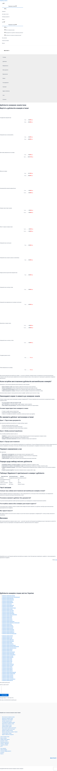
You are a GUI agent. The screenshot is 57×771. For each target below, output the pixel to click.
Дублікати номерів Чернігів (7, 676)
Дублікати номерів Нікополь (7, 643)
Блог (5, 27)
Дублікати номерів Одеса (7, 650)
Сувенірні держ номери (7, 733)
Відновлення (5, 74)
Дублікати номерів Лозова (7, 635)
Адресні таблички (6, 91)
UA (3, 3)
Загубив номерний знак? (7, 721)
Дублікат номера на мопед (7, 730)
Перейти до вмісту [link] (3, 0)
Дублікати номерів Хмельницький (9, 672)
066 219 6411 (53, 758)
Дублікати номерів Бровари (7, 602)
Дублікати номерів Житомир (8, 611)
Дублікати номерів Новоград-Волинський (10, 646)
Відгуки (3, 43)
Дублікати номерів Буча (7, 603)
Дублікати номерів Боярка (7, 601)
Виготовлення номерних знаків (8, 716)
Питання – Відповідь (4, 743)
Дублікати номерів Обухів (7, 649)
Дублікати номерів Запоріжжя (8, 613)
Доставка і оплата (5, 14)
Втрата (4, 78)
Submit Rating (4, 695)
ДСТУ (1, 746)
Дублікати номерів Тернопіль (8, 664)
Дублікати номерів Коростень (8, 629)
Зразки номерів (3, 738)
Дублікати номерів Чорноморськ (8, 679)
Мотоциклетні (5, 69)
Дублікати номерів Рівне (7, 658)
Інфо (3, 22)
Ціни (3, 95)
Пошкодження (5, 82)
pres (56, 559)
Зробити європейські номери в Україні (9, 731)
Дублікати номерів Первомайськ (8, 654)
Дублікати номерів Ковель (7, 625)
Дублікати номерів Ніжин (7, 642)
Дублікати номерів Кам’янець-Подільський (10, 622)
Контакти (4, 99)
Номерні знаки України (5, 739)
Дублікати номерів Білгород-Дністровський (11, 597)
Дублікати (5, 61)
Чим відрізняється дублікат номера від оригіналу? (13, 32)
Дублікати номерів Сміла (7, 660)
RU (5, 8)
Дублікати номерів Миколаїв (8, 639)
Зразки (3, 19)
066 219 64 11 (6, 50)
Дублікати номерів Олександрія (8, 651)
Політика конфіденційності (5, 751)
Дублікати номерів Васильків (8, 605)
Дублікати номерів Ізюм (7, 617)
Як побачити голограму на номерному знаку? (12, 35)
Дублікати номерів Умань (7, 666)
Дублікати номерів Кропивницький (9, 633)
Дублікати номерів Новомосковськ (9, 647)
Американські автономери (7, 719)
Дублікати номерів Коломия (7, 626)
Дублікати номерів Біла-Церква (8, 595)
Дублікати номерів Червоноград (8, 673)
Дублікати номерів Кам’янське (8, 621)
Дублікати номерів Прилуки (7, 657)
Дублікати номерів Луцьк (7, 637)
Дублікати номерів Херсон (7, 670)
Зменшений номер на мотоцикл (8, 729)
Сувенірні (4, 86)
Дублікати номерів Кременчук (8, 632)
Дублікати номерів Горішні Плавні (9, 607)
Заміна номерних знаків (7, 725)
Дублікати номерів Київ (7, 624)
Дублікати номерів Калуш (7, 620)
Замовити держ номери (7, 726)
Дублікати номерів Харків (7, 669)
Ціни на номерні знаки (4, 736)
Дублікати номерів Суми (7, 662)
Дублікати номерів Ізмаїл (7, 616)
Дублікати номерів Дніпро (7, 609)
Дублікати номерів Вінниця (7, 606)
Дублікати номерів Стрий (7, 661)
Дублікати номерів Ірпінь (7, 618)
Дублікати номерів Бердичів (8, 598)
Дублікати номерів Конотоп (7, 628)
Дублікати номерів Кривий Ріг (8, 630)
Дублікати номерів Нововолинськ (9, 645)
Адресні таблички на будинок (8, 734)
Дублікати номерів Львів (7, 638)
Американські (5, 65)
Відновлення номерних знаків (8, 723)
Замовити (4, 11)
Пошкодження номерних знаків (8, 722)
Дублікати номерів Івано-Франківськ (9, 614)
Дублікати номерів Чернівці (7, 677)
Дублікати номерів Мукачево (8, 641)
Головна (4, 57)
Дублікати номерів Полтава (7, 656)
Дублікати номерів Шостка (7, 680)
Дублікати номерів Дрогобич (8, 610)
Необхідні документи (5, 16)
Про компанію (3, 748)
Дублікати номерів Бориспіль (8, 599)
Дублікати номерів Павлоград (8, 653)
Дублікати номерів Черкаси (7, 674)
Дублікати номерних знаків (7, 718)
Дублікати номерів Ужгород (7, 665)
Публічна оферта (3, 749)
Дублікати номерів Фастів (7, 668)
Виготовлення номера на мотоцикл (9, 727)
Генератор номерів (5, 40)
